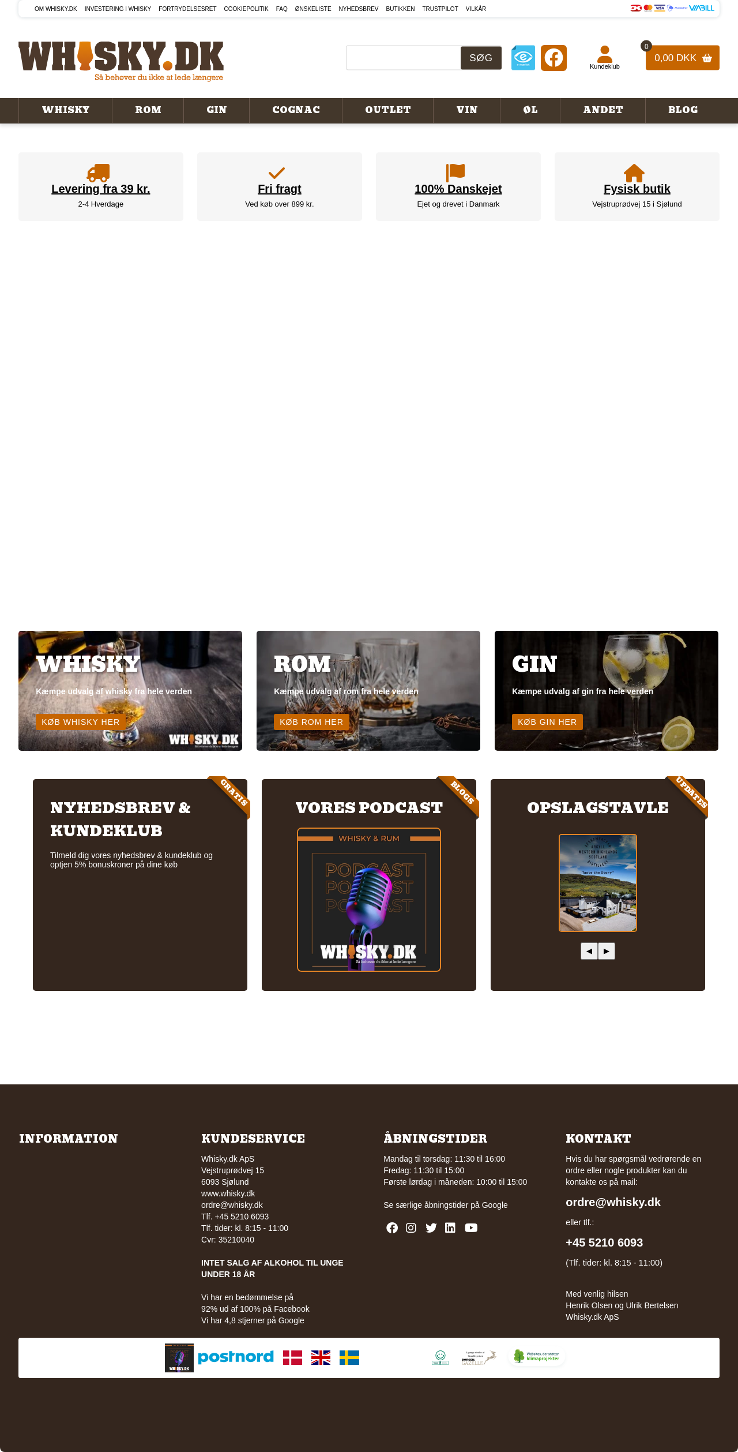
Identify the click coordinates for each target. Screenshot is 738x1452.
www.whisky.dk (228, 1193)
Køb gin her (547, 722)
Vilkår (476, 9)
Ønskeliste (313, 9)
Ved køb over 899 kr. (279, 204)
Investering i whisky (118, 9)
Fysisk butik (637, 188)
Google (495, 1205)
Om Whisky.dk (56, 9)
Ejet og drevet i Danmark (458, 204)
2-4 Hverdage (100, 204)
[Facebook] (554, 57)
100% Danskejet (458, 188)
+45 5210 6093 (604, 1242)
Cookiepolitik (246, 9)
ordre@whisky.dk (232, 1205)
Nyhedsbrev (359, 9)
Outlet (388, 110)
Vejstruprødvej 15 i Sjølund (636, 204)
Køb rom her (312, 722)
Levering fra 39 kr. (100, 188)
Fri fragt (280, 188)
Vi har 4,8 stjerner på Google (252, 1320)
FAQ (282, 9)
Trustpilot (440, 9)
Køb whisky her (81, 722)
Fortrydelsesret (187, 9)
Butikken (400, 9)
